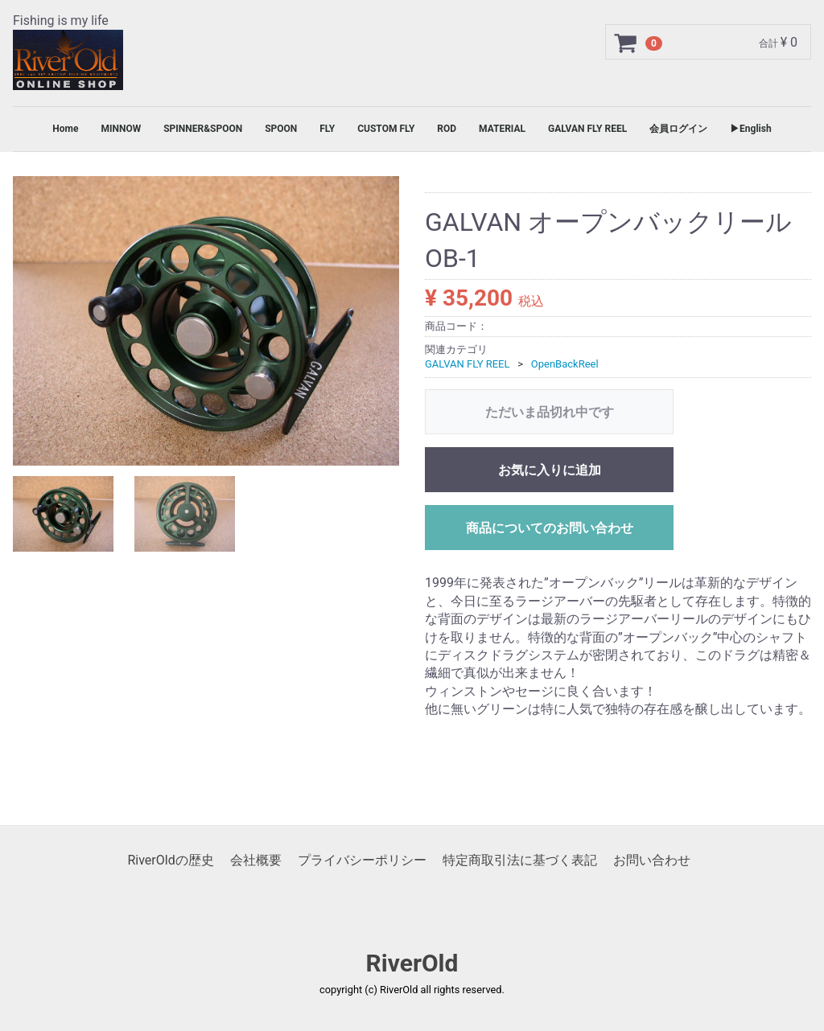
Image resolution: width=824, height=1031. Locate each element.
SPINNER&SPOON (202, 128)
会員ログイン (678, 128)
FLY (327, 128)
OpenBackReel (565, 365)
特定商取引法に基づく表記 (520, 860)
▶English (751, 128)
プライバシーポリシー (362, 860)
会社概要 (256, 860)
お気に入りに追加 (549, 471)
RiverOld (412, 964)
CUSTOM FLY (385, 128)
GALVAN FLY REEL (587, 128)
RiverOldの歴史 (170, 860)
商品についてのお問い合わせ (549, 528)
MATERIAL (502, 128)
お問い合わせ (651, 860)
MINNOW (121, 128)
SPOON (281, 128)
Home (65, 128)
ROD (446, 128)
